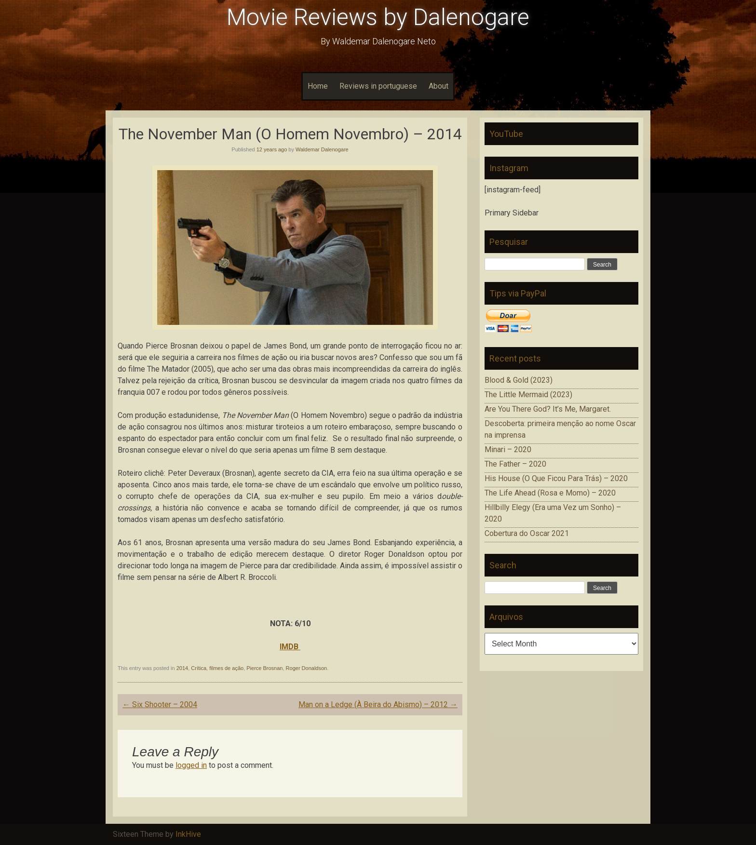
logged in (191, 765)
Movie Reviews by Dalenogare (378, 17)
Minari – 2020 (508, 449)
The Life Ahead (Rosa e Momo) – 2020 (550, 492)
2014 (182, 668)
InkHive (188, 834)
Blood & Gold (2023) (519, 380)
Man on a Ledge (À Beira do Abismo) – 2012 (378, 704)
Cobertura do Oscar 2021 (527, 533)
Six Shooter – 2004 (159, 704)
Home (318, 86)
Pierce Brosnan (264, 668)
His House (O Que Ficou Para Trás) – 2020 (556, 478)
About (438, 86)
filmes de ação (226, 668)
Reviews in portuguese (378, 86)
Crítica (198, 668)
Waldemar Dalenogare (322, 149)
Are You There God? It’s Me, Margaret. (548, 409)
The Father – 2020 (515, 464)
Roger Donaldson (306, 668)
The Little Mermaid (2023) (528, 394)
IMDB (290, 646)
